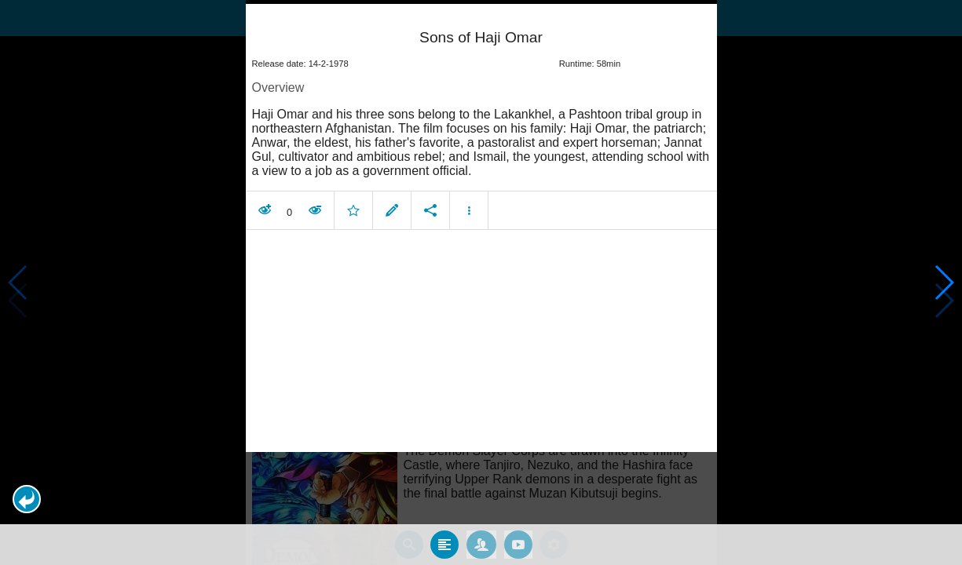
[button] (27, 499)
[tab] (444, 544)
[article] (481, 119)
